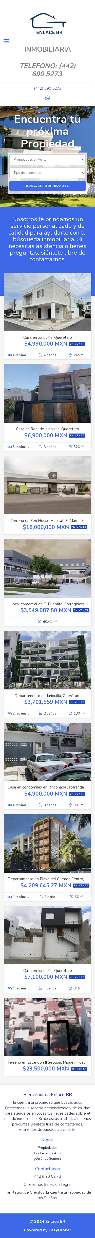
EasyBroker (60, 1230)
